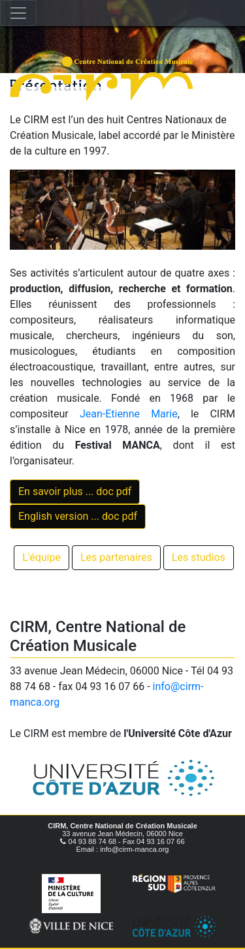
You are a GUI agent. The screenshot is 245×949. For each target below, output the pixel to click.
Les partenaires (116, 557)
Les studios (198, 557)
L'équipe (41, 557)
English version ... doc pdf (77, 516)
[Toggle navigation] (18, 13)
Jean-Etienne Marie (129, 414)
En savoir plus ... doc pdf (74, 491)
